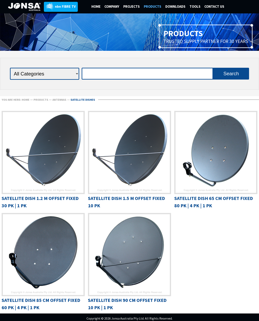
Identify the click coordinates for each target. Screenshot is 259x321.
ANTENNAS (59, 100)
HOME (96, 6)
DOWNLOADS (175, 6)
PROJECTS (132, 6)
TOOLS (195, 6)
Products (41, 100)
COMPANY (112, 6)
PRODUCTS (153, 6)
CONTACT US (214, 6)
